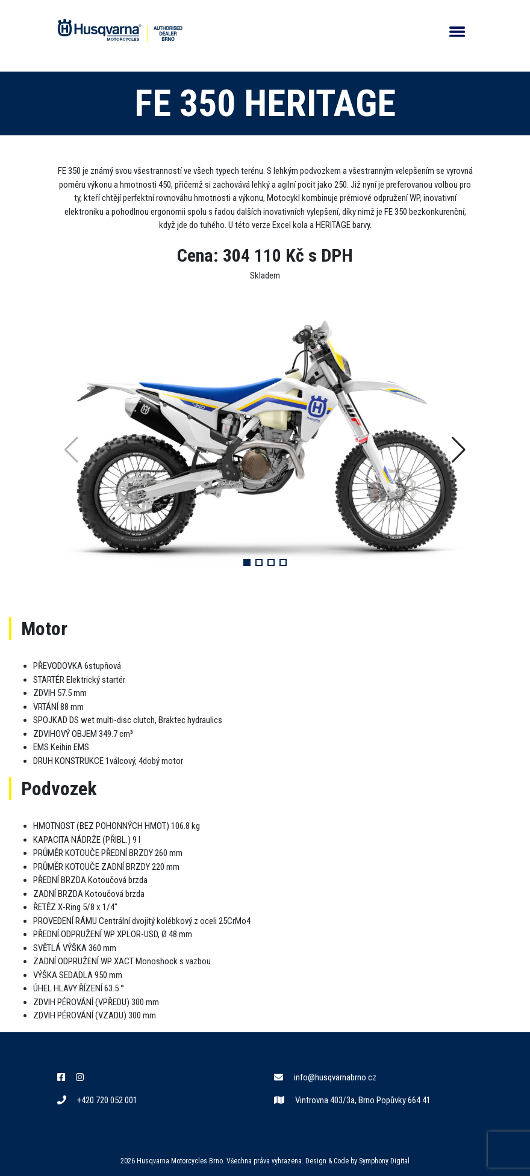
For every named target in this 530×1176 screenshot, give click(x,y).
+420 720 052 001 (97, 1100)
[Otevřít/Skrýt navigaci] (457, 31)
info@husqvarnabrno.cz (325, 1077)
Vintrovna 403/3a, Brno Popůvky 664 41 (352, 1100)
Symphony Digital (384, 1161)
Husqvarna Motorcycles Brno (180, 1161)
